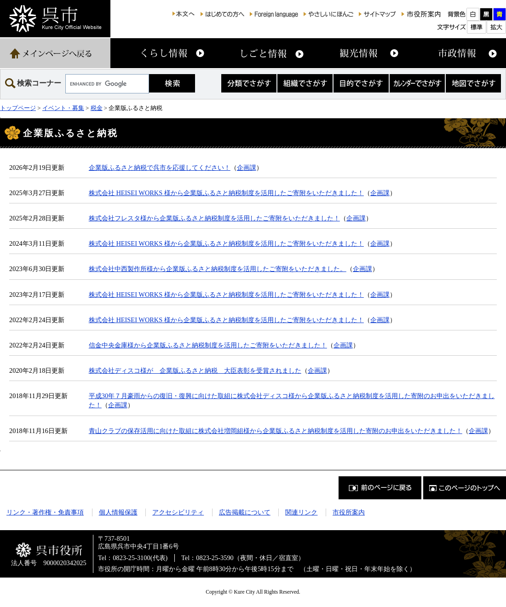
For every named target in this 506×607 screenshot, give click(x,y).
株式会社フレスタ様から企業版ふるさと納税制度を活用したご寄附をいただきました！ (214, 218)
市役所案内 (349, 512)
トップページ (18, 107)
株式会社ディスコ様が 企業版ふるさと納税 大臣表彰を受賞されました (195, 370)
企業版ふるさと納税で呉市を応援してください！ (159, 167)
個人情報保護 (118, 512)
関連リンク (301, 512)
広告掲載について (244, 512)
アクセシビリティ (178, 512)
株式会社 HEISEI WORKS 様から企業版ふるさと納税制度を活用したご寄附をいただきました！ (226, 193)
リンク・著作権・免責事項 (45, 512)
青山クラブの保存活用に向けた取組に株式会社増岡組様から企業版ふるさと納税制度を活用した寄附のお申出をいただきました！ (275, 430)
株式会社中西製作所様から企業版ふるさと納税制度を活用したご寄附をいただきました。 (217, 268)
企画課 (246, 167)
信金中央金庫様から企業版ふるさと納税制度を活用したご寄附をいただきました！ (208, 345)
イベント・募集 (63, 107)
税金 (97, 107)
